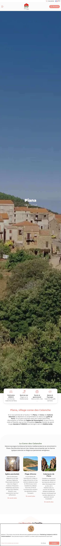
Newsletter (50, 1)
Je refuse (43, 543)
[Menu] (2, 6)
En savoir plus (12, 498)
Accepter (54, 543)
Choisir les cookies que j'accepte (9, 543)
